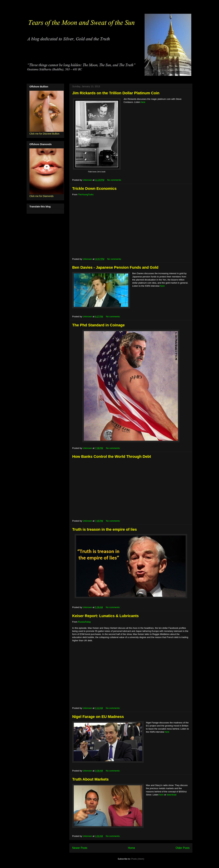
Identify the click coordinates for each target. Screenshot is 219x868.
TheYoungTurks (86, 194)
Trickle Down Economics (94, 188)
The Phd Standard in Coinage (98, 325)
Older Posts (183, 847)
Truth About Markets (90, 779)
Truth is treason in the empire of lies (104, 529)
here (143, 102)
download (171, 794)
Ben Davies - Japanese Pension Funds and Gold (115, 267)
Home (131, 847)
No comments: (114, 180)
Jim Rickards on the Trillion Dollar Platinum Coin (115, 93)
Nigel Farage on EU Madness (98, 716)
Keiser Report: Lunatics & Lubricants (105, 616)
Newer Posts (79, 847)
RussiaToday (84, 622)
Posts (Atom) (137, 859)
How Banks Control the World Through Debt (111, 456)
